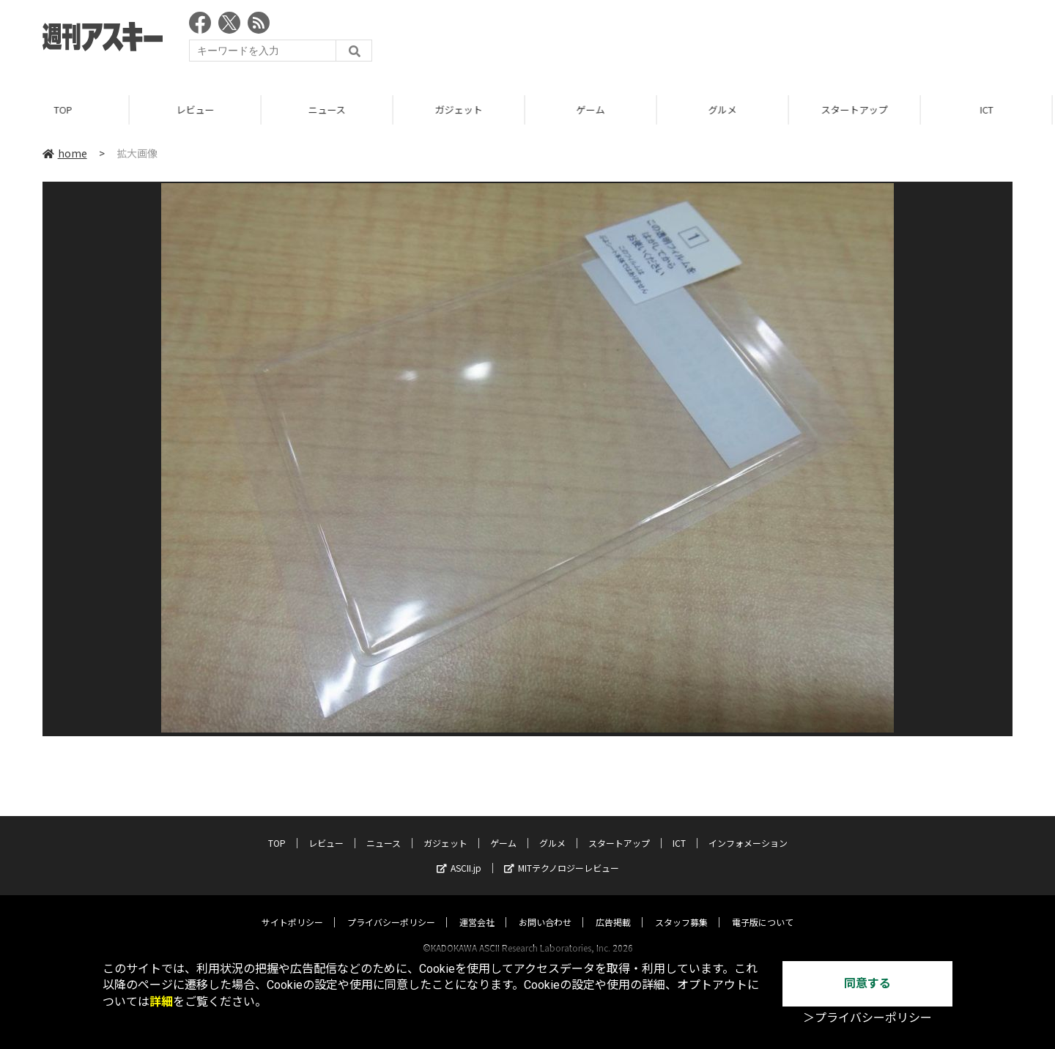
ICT (989, 109)
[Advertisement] (746, 40)
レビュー (198, 109)
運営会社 (477, 908)
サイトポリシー (292, 908)
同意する (867, 983)
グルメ (725, 109)
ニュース (329, 109)
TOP (65, 109)
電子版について (762, 908)
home (64, 153)
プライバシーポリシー (391, 908)
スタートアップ (856, 109)
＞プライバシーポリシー (867, 1018)
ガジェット (461, 109)
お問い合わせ (545, 908)
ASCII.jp (459, 854)
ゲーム (593, 109)
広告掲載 (613, 908)
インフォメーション (748, 829)
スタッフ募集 (681, 908)
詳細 (161, 1002)
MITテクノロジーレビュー (561, 854)
